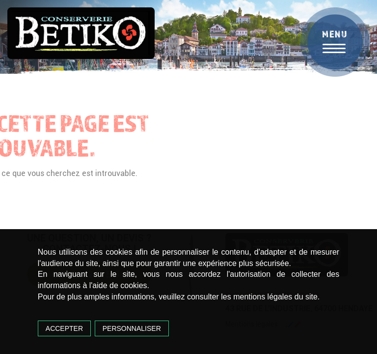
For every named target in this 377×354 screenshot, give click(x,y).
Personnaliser (132, 328)
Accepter (64, 328)
